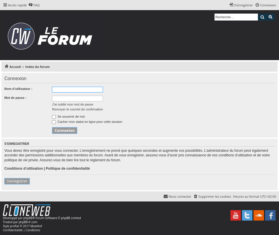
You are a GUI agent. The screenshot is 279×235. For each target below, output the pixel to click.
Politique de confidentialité (68, 168)
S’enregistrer (17, 181)
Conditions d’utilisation (23, 168)
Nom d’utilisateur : (18, 88)
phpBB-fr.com (28, 222)
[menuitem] (34, 5)
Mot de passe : (15, 97)
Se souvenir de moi (68, 116)
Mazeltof (36, 226)
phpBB (27, 218)
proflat (14, 226)
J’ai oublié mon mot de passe (72, 104)
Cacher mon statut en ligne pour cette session (87, 121)
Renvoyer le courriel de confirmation (77, 109)
